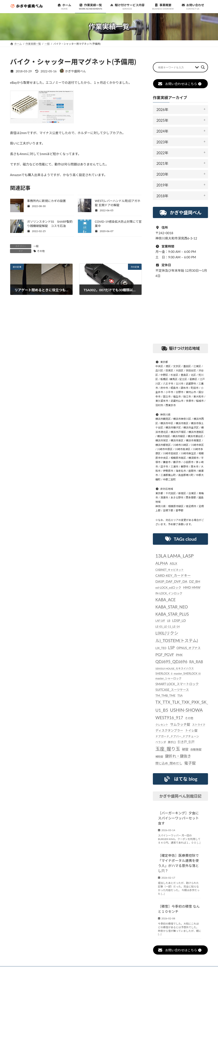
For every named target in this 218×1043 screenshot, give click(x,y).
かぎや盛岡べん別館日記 (180, 796)
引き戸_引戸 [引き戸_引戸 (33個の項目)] (186, 741)
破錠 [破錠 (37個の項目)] (185, 749)
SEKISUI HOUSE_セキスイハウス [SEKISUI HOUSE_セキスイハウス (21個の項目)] (174, 668)
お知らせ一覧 (43, 970)
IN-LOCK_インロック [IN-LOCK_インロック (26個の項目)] (168, 593)
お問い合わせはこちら (180, 84)
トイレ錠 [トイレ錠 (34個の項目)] (191, 730)
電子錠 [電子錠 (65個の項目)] (190, 762)
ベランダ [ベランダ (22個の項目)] (160, 741)
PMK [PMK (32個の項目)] (179, 655)
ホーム (20, 970)
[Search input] (175, 67)
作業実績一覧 (71, 970)
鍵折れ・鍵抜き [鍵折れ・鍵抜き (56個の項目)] (178, 756)
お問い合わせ (23, 972)
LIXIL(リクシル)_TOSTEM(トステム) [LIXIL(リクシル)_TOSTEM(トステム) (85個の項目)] (176, 637)
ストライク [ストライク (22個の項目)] (198, 724)
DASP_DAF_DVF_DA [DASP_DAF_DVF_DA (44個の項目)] (171, 581)
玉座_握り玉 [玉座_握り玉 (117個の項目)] (167, 749)
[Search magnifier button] (203, 67)
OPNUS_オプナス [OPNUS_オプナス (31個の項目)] (188, 648)
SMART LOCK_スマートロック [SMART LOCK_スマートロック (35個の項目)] (177, 684)
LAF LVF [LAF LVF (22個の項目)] (160, 620)
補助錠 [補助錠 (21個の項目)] (159, 756)
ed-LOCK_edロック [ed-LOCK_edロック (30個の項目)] (168, 587)
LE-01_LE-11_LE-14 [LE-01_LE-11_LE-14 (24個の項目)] (167, 626)
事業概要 (133, 970)
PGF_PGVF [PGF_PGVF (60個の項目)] (164, 654)
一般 (36, 246)
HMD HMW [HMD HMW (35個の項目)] (191, 587)
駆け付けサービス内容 (103, 970)
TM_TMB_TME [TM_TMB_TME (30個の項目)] (165, 695)
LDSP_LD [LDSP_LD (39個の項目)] (179, 620)
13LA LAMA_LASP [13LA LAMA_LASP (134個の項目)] (174, 555)
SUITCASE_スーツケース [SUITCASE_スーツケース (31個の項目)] (172, 690)
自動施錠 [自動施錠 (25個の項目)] (195, 749)
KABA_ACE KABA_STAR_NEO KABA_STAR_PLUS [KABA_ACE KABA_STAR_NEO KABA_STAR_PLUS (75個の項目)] (172, 606)
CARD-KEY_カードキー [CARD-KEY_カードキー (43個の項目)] (173, 575)
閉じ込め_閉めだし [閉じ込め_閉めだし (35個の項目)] (168, 763)
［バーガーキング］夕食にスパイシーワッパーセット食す (178, 818)
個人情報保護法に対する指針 (167, 970)
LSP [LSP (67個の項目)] (171, 647)
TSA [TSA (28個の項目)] (180, 695)
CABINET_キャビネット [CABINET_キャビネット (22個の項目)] (169, 569)
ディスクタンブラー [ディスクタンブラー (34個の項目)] (169, 730)
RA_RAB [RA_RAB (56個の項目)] (196, 661)
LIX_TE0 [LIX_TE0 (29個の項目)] (160, 648)
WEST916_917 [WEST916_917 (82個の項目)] (169, 717)
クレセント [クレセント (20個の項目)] (161, 724)
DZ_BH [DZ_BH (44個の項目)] (194, 581)
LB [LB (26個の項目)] (168, 620)
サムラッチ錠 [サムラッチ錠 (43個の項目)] (180, 724)
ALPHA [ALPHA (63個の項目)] (161, 563)
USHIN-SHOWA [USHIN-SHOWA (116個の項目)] (186, 710)
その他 (41, 251)
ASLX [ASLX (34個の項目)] (173, 563)
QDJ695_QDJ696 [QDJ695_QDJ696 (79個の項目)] (171, 661)
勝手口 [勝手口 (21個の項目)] (172, 741)
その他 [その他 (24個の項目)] (189, 718)
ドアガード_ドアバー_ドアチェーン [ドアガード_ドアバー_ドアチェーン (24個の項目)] (177, 736)
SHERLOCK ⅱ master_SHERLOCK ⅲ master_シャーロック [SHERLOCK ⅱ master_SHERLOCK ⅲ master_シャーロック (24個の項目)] (178, 676)
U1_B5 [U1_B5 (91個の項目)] (161, 709)
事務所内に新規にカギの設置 (46, 201)
